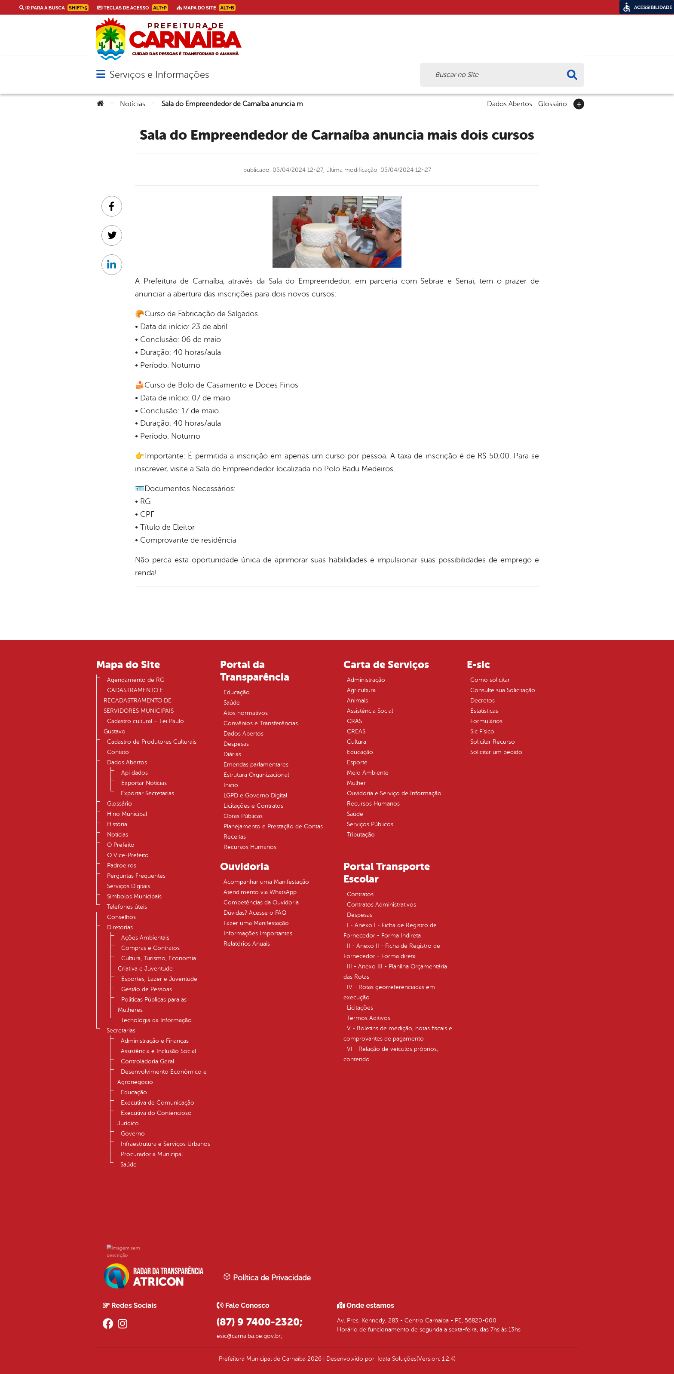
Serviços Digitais (128, 886)
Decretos (482, 700)
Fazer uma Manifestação (256, 923)
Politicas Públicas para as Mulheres (152, 1004)
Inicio (231, 785)
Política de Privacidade (267, 1277)
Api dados (134, 772)
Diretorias (120, 927)
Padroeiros (121, 865)
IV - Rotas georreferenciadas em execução (389, 992)
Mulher (356, 783)
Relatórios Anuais (247, 943)
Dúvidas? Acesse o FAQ (255, 913)
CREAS (356, 731)
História (117, 824)
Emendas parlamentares (256, 764)
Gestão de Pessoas (146, 989)
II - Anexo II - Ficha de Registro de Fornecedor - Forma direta (391, 951)
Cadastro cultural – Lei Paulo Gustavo (144, 726)
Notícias (132, 104)
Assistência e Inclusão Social (158, 1051)
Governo (133, 1133)
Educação (134, 1092)
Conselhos (121, 917)
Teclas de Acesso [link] (132, 8)
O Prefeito (121, 845)
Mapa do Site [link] (206, 8)
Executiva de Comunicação (157, 1102)
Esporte (357, 762)
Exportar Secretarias (147, 793)
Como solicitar (490, 680)
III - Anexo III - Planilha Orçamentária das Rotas (395, 971)
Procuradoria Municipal (152, 1154)
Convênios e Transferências (261, 723)
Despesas (236, 744)
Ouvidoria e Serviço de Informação (394, 793)
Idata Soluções (397, 1359)
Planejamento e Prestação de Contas (273, 826)
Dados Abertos (509, 103)
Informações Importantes (258, 933)
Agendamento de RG (135, 680)
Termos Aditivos (368, 1018)
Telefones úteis (127, 907)
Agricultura (361, 690)
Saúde (128, 1164)
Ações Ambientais (145, 937)
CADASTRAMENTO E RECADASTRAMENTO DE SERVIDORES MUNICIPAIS (139, 700)
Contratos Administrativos (381, 904)
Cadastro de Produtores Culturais (151, 742)
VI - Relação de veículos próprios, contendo (390, 1054)
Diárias (232, 754)
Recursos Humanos (250, 847)
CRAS (354, 721)
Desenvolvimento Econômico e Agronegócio (162, 1077)
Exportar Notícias (144, 783)
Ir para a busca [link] (54, 8)
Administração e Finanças (155, 1041)
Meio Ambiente (368, 772)
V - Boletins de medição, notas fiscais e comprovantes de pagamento (397, 1033)
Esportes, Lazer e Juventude (159, 979)
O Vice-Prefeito (128, 855)
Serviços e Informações (159, 74)
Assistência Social (370, 711)
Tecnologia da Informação (156, 1020)
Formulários (486, 721)
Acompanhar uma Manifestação (266, 882)
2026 (314, 1359)
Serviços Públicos (370, 824)
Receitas (235, 837)
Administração (366, 680)
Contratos (360, 894)
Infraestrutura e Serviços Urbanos (165, 1144)
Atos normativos (246, 713)
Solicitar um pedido (496, 752)
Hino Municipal (127, 814)
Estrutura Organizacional (256, 775)
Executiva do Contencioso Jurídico (154, 1118)
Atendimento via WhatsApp (260, 892)
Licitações (360, 1008)
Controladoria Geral (147, 1061)
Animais (357, 700)
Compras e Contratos (150, 948)
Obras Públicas (243, 816)
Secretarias (121, 1030)
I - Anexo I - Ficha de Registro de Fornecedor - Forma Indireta (390, 930)
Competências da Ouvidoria (261, 902)
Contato (118, 752)
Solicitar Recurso (492, 742)
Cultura (356, 742)
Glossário (552, 103)
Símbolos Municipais (134, 896)
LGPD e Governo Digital (255, 795)
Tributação (361, 834)
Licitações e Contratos (253, 806)
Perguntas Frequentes (136, 876)
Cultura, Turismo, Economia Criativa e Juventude (157, 963)
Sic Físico (482, 731)
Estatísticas (484, 711)
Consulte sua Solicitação (502, 690)
